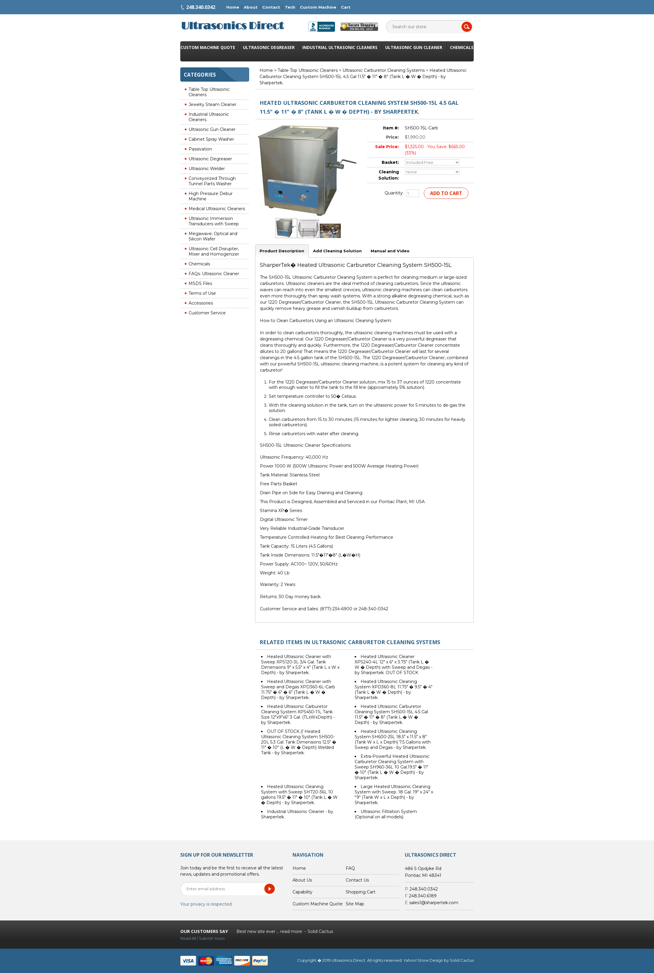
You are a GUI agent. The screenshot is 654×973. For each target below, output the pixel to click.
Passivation (200, 149)
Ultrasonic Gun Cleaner (413, 47)
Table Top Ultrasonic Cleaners (209, 92)
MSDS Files (200, 283)
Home (232, 7)
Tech (290, 7)
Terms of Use (202, 293)
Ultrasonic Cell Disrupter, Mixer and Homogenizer (214, 251)
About (251, 7)
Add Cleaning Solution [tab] (337, 250)
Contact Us (357, 880)
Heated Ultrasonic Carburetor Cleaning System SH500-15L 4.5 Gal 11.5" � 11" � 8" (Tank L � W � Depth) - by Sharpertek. (391, 714)
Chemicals (461, 47)
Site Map (355, 904)
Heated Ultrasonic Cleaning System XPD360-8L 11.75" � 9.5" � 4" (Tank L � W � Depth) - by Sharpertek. (393, 689)
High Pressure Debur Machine (211, 196)
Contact (271, 7)
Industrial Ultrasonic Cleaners (339, 47)
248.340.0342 (200, 7)
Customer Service (207, 313)
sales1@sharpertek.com (433, 902)
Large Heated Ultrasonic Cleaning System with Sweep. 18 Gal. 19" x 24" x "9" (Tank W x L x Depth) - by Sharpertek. (394, 794)
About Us (302, 880)
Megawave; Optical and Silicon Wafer (213, 236)
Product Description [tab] (282, 250)
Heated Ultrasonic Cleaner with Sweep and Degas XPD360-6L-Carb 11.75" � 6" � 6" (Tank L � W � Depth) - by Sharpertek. (298, 689)
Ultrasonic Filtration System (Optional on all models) (386, 814)
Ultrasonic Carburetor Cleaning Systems (383, 70)
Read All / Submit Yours (202, 938)
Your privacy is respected (206, 904)
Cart (345, 7)
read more (291, 931)
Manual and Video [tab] (390, 250)
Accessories (201, 303)
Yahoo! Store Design (423, 960)
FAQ (350, 868)
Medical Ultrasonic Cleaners (217, 208)
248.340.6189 (423, 895)
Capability (302, 892)
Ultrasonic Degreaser (269, 47)
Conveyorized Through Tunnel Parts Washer (212, 181)
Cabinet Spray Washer (211, 139)
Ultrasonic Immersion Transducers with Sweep (214, 221)
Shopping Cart (360, 892)
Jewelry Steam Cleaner (212, 104)
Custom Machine (318, 7)
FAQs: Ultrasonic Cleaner (214, 273)
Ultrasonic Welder (207, 168)
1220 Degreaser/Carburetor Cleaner (304, 302)
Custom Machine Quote (208, 47)
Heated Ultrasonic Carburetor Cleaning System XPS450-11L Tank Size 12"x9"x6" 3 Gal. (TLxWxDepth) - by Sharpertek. (298, 714)
